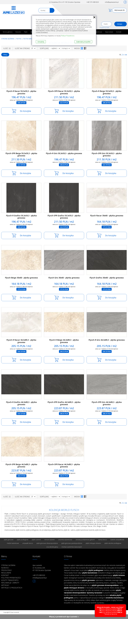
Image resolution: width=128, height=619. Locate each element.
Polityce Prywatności (67, 36)
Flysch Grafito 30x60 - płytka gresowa (107, 277)
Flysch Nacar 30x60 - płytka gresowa (106, 215)
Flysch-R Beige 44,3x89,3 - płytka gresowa (64, 341)
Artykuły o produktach (11, 588)
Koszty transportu (9, 580)
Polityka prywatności (11, 578)
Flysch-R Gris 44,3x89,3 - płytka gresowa (107, 340)
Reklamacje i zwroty (10, 583)
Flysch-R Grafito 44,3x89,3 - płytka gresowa (21, 403)
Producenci (6, 570)
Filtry (5, 54)
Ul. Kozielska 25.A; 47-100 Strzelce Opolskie (64, 2)
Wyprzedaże (109, 32)
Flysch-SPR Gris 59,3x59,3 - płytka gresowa (107, 154)
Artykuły (5, 585)
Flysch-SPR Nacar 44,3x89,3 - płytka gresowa (64, 465)
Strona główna (7, 32)
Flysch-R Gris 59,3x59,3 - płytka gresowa (64, 153)
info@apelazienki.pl (112, 2)
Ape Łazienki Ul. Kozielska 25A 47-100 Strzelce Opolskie (42, 567)
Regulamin (6, 573)
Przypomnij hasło (104, 27)
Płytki (25, 32)
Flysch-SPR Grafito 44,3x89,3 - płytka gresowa (64, 403)
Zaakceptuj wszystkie (83, 42)
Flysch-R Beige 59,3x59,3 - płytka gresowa (106, 92)
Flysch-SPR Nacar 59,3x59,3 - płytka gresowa (64, 92)
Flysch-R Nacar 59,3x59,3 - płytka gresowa (21, 92)
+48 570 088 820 (92, 2)
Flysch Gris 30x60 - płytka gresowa (64, 277)
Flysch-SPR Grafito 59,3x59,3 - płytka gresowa (64, 216)
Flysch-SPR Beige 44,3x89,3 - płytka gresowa (21, 465)
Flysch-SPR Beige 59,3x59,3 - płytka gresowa (21, 154)
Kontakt (118, 32)
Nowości (18, 32)
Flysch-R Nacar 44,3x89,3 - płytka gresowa (21, 341)
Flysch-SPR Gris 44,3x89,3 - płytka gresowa (107, 403)
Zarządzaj (40, 42)
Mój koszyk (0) (120, 10)
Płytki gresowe (29, 39)
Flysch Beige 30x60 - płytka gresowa (21, 277)
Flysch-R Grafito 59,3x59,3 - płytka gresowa (21, 216)
